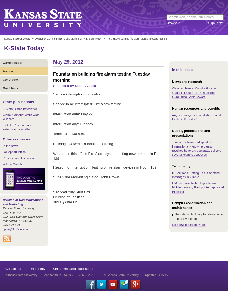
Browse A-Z (175, 23)
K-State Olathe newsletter (20, 108)
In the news (10, 146)
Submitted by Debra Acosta (74, 86)
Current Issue (12, 62)
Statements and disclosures (73, 269)
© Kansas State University (121, 275)
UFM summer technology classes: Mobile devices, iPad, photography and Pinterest (198, 187)
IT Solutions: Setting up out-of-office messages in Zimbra (196, 175)
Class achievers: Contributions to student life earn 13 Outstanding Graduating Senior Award (194, 92)
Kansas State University (50, 17)
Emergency (37, 269)
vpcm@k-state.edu (15, 229)
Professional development (20, 158)
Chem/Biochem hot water (189, 224)
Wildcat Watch (12, 164)
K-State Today (93, 38)
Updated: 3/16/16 (156, 275)
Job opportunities (14, 152)
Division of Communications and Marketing (58, 38)
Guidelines (10, 88)
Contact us (13, 269)
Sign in (213, 23)
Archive (8, 71)
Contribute (10, 79)
